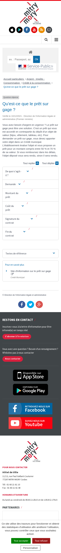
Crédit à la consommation (37, 82)
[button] (17, 173)
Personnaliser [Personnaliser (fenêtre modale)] (30, 547)
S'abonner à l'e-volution (17, 336)
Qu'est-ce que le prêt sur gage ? (21, 86)
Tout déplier (50, 163)
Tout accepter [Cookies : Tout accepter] (21, 540)
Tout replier (31, 163)
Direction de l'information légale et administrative (25, 295)
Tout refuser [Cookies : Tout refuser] (41, 540)
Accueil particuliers (14, 79)
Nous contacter (12, 358)
